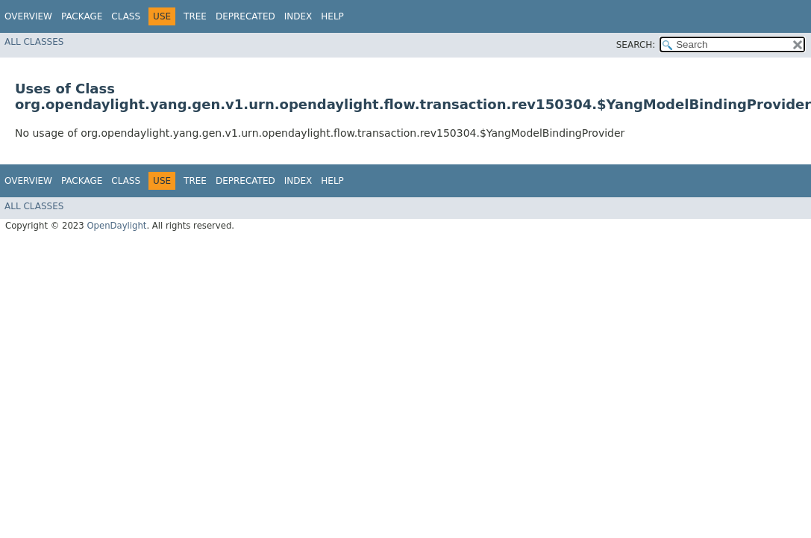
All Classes (33, 42)
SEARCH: (636, 45)
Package (81, 16)
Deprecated (245, 16)
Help (332, 16)
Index (298, 16)
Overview (28, 16)
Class (125, 16)
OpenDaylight (116, 225)
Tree (195, 16)
